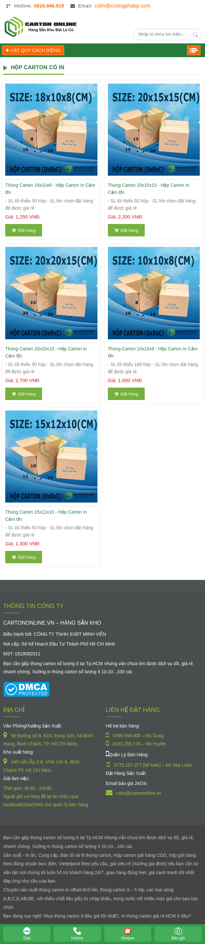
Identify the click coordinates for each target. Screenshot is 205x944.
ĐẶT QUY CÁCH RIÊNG (33, 50)
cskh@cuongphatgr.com (123, 5)
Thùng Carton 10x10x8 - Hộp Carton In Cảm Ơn (153, 352)
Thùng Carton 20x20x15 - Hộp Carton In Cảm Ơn (46, 352)
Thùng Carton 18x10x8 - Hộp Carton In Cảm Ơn (50, 189)
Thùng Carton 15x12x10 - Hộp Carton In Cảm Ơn (46, 515)
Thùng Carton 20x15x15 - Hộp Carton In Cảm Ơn (148, 189)
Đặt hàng (24, 230)
